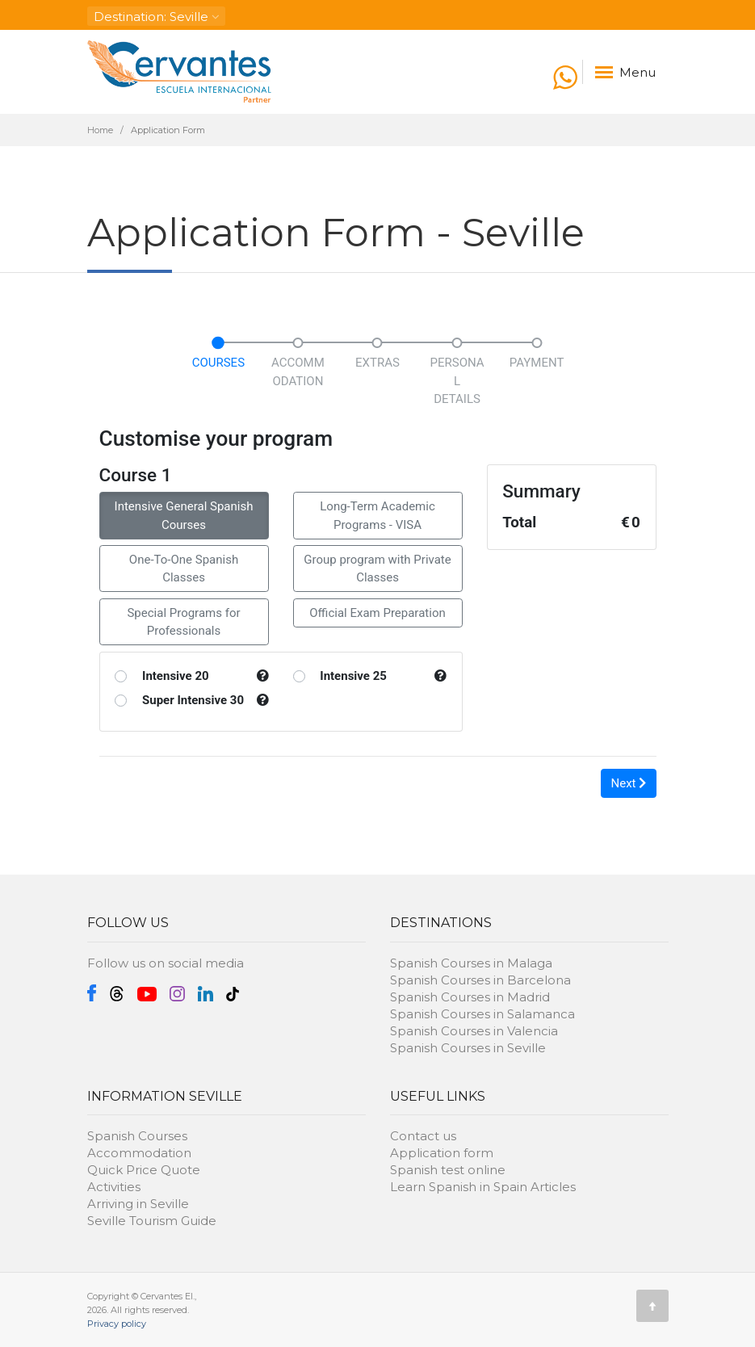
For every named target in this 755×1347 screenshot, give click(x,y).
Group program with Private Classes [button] (377, 568)
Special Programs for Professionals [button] (183, 622)
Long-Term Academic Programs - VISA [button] (377, 515)
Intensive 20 (175, 676)
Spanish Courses (137, 1135)
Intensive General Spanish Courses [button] (184, 515)
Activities (114, 1186)
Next (629, 783)
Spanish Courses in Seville (468, 1047)
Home (100, 130)
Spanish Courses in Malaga (471, 963)
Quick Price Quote (143, 1169)
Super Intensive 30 (193, 700)
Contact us (423, 1135)
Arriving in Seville (138, 1203)
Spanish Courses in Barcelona (480, 980)
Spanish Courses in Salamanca (482, 1014)
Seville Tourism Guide (151, 1220)
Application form (441, 1152)
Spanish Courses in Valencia (474, 1031)
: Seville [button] (156, 16)
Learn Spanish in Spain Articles (483, 1186)
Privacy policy (116, 1323)
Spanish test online (447, 1169)
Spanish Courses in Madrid (470, 997)
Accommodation (139, 1152)
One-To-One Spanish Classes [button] (183, 568)
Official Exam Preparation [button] (377, 613)
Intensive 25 (353, 676)
